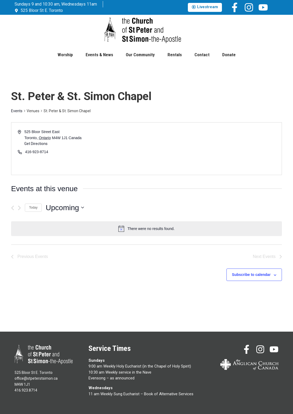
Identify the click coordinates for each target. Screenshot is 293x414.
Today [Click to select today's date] (33, 207)
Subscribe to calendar (251, 274)
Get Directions (36, 144)
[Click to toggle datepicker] (65, 208)
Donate (229, 54)
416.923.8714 (26, 390)
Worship (65, 54)
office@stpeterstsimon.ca (36, 378)
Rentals (175, 54)
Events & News (99, 54)
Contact (202, 54)
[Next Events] (19, 207)
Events (16, 111)
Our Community (140, 54)
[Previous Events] (12, 207)
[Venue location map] (214, 148)
